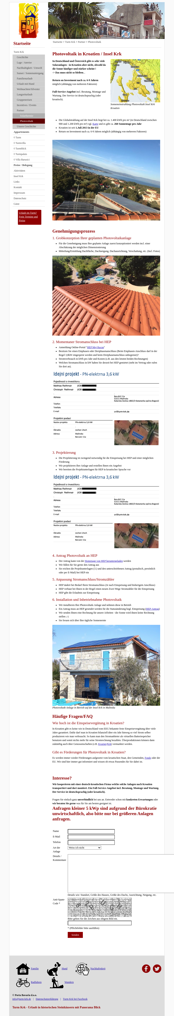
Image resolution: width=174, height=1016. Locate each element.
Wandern (62, 982)
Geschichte (22, 57)
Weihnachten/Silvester (28, 89)
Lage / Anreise (24, 62)
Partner (20, 110)
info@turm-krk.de (21, 998)
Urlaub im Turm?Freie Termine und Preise (28, 216)
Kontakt (18, 187)
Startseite (22, 43)
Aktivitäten (19, 170)
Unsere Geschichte (26, 126)
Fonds (148, 757)
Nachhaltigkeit (90, 968)
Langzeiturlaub (24, 94)
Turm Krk (19, 51)
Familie (27, 968)
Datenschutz (20, 198)
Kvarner (102, 744)
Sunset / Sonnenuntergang (30, 73)
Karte (95, 123)
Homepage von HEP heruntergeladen (104, 561)
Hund (57, 968)
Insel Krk (18, 176)
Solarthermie (26, 115)
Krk (109, 744)
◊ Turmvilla (20, 143)
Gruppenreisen (24, 99)
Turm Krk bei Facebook (75, 998)
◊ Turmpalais (20, 154)
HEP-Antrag (152, 608)
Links (16, 181)
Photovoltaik (26, 121)
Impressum (19, 192)
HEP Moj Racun (95, 347)
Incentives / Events (26, 105)
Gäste (16, 203)
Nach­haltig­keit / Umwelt (29, 67)
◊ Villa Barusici (22, 159)
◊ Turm (17, 137)
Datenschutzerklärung (47, 998)
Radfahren (29, 982)
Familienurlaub (24, 78)
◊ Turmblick (20, 148)
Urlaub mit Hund (25, 83)
